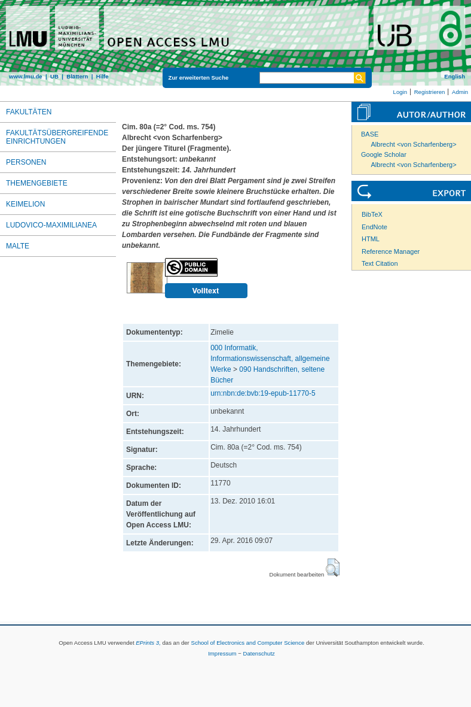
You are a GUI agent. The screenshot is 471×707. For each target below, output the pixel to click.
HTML (371, 238)
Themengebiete (37, 183)
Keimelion (25, 204)
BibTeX (372, 214)
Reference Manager (391, 251)
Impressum (222, 653)
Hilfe (102, 76)
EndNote (374, 226)
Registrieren (429, 92)
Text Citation (380, 263)
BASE (369, 134)
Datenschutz (259, 653)
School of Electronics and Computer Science (247, 642)
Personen (26, 162)
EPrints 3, (148, 642)
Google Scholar (383, 154)
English (454, 76)
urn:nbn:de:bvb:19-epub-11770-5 (262, 393)
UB (54, 76)
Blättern (77, 76)
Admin (460, 92)
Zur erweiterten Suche (199, 77)
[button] (333, 567)
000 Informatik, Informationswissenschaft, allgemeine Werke (269, 359)
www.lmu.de (25, 76)
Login (400, 92)
